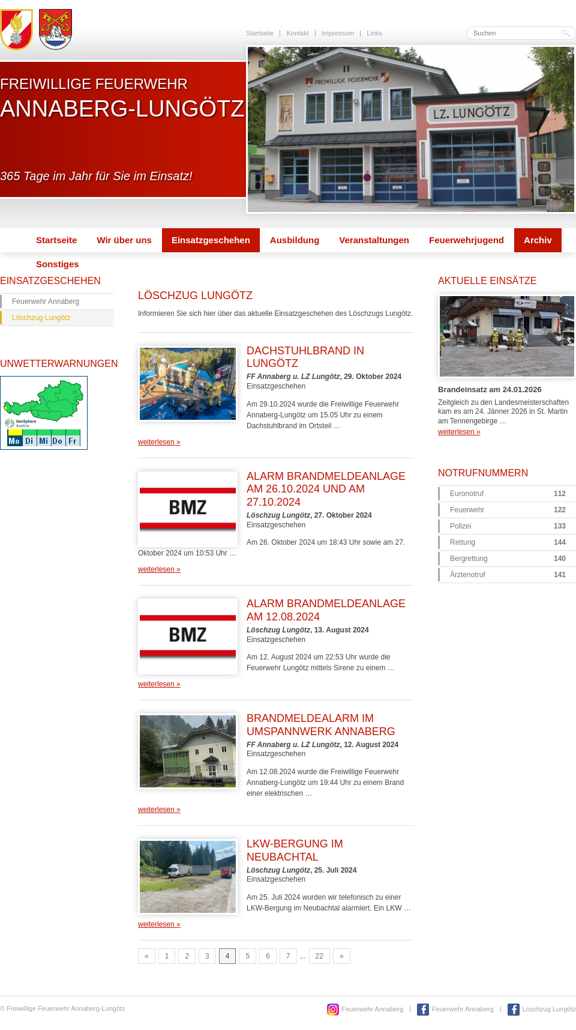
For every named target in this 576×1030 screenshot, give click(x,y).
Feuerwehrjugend (466, 240)
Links (374, 33)
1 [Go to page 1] (167, 956)
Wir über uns (124, 240)
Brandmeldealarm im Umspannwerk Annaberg (321, 725)
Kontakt (297, 33)
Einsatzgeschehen (211, 240)
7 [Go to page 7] (288, 956)
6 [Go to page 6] (268, 956)
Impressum (338, 33)
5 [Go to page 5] (247, 956)
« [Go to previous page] (147, 956)
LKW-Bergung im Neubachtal (295, 850)
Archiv (538, 240)
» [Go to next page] (342, 956)
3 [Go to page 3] (207, 956)
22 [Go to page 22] (319, 956)
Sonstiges (57, 264)
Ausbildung (295, 240)
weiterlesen (159, 442)
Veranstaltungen (374, 240)
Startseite (260, 33)
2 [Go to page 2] (187, 956)
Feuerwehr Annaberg (45, 301)
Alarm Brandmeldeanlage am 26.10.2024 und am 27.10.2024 (326, 489)
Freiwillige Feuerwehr (122, 98)
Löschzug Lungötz (41, 318)
